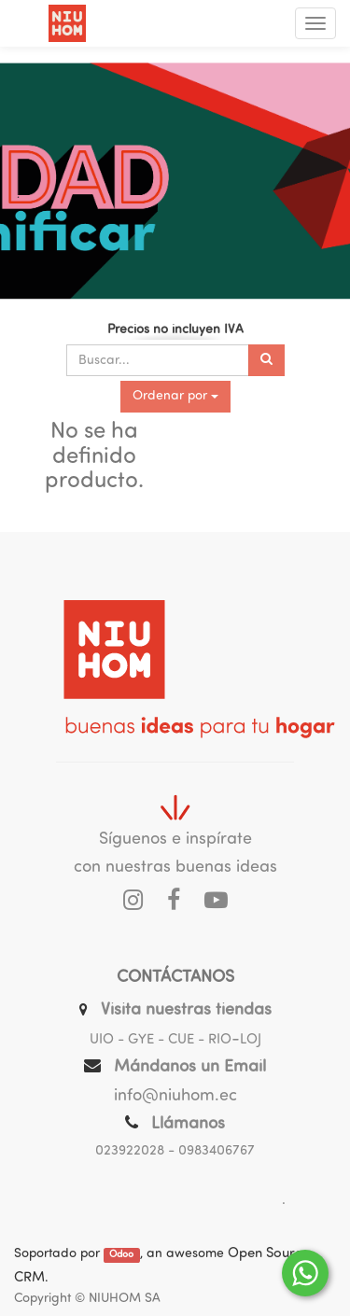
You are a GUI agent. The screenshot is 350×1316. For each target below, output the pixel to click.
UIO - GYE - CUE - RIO (160, 1040)
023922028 (129, 1151)
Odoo (121, 1255)
